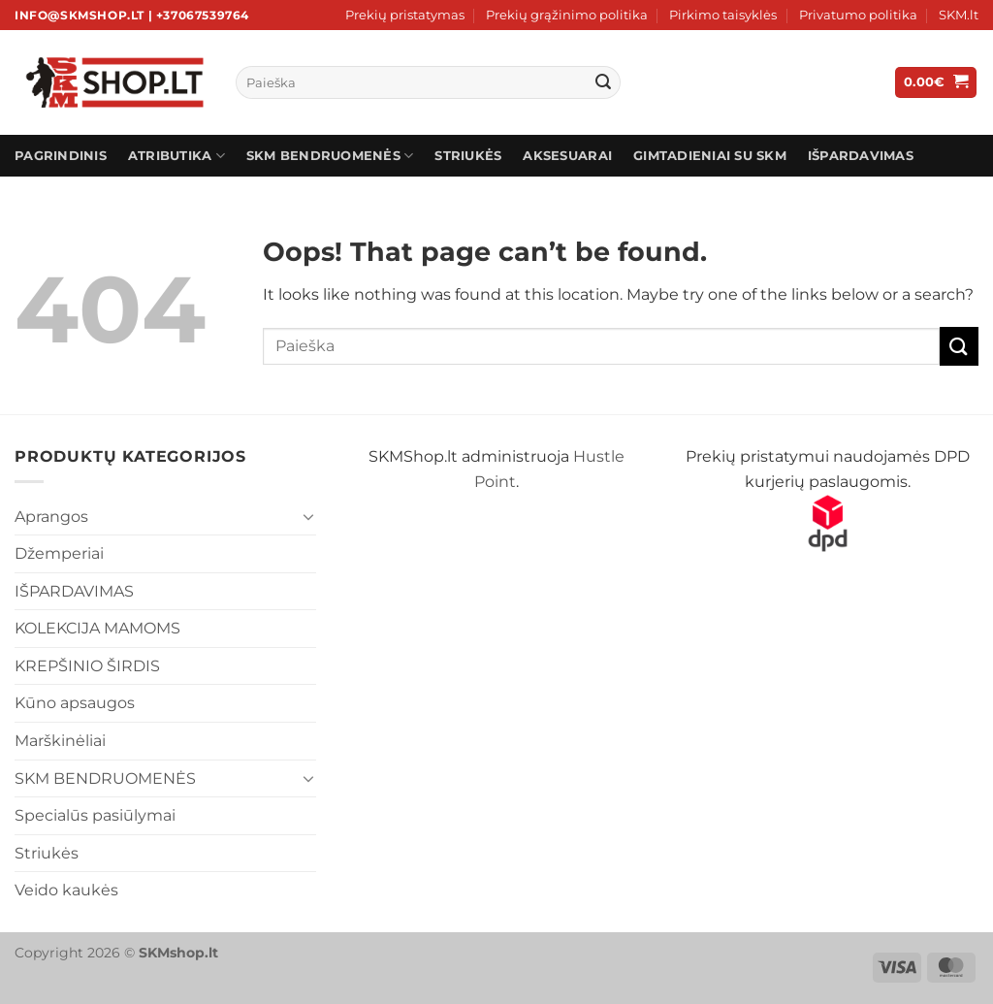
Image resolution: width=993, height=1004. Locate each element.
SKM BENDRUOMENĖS (330, 155)
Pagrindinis (61, 155)
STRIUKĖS (467, 155)
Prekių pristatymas (404, 15)
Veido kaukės (66, 890)
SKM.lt (958, 15)
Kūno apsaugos (75, 703)
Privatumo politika (858, 15)
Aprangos (51, 516)
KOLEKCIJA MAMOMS (97, 628)
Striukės (47, 853)
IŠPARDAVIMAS (860, 155)
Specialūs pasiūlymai (95, 815)
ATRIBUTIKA (176, 155)
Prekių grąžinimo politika (567, 15)
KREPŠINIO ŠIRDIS (87, 666)
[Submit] (603, 82)
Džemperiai (59, 553)
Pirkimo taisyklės (723, 15)
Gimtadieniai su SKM (709, 155)
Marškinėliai (60, 740)
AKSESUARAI (567, 155)
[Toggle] (309, 516)
